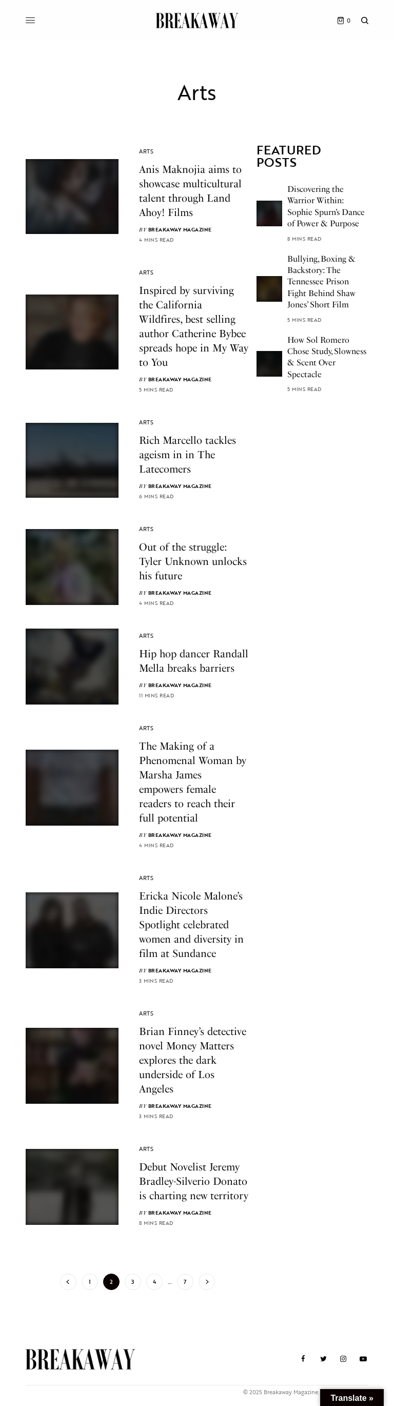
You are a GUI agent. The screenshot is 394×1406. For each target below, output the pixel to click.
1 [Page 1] (90, 1282)
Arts (146, 151)
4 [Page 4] (154, 1282)
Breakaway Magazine (180, 229)
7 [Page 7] (185, 1282)
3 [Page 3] (132, 1282)
